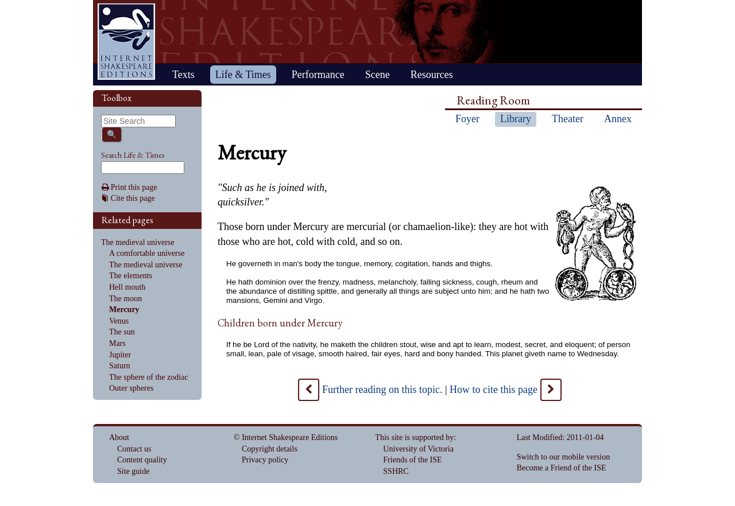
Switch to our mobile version (563, 457)
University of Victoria (418, 449)
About (119, 437)
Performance (318, 74)
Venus (119, 321)
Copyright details (269, 449)
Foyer (467, 118)
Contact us (134, 449)
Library (515, 118)
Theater (567, 118)
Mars (117, 343)
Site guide (133, 471)
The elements (130, 275)
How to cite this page (493, 389)
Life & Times (243, 74)
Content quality (142, 460)
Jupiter (120, 355)
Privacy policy (265, 460)
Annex (618, 118)
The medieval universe (138, 242)
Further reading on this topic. (382, 389)
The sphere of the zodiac (148, 377)
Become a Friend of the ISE (561, 468)
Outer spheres (131, 388)
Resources (432, 74)
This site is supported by (414, 437)
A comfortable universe (146, 253)
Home (126, 41)
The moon (125, 298)
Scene (377, 74)
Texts (183, 74)
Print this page (134, 187)
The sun (122, 332)
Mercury (124, 309)
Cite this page (133, 198)
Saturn (119, 365)
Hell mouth (127, 287)
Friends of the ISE (412, 460)
